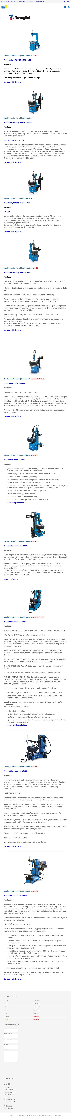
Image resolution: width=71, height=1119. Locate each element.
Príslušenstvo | (27, 268)
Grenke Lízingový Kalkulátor (36, 1)
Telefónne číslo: (7, 1039)
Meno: (6, 1028)
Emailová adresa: (8, 1033)
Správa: (5, 1050)
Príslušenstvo (26, 56)
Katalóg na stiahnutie (12, 56)
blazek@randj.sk (20, 1)
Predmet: (6, 1044)
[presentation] (11, 1069)
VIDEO (41, 379)
